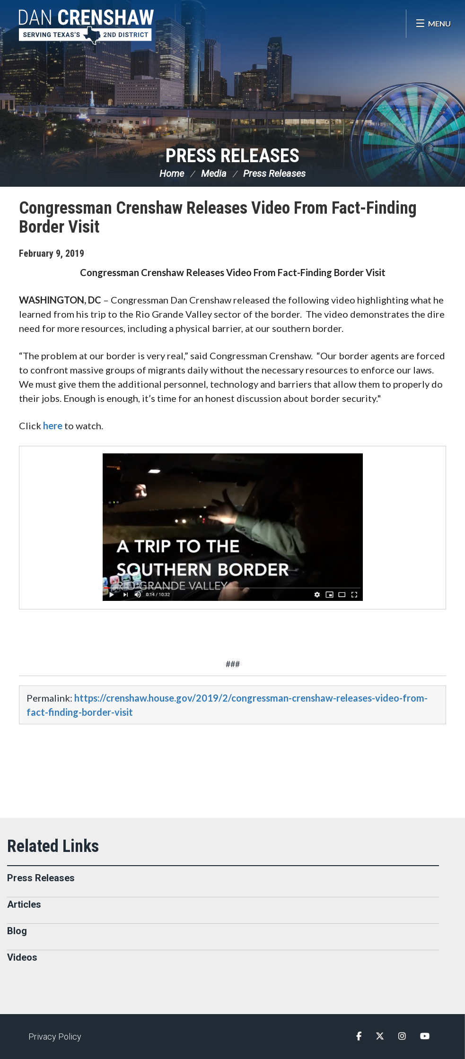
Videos (22, 957)
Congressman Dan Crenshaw (87, 27)
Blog (17, 931)
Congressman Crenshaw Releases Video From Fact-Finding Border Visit (218, 217)
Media (214, 173)
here (52, 425)
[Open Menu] (433, 23)
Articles (24, 904)
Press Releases (232, 156)
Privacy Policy (54, 1037)
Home (171, 173)
